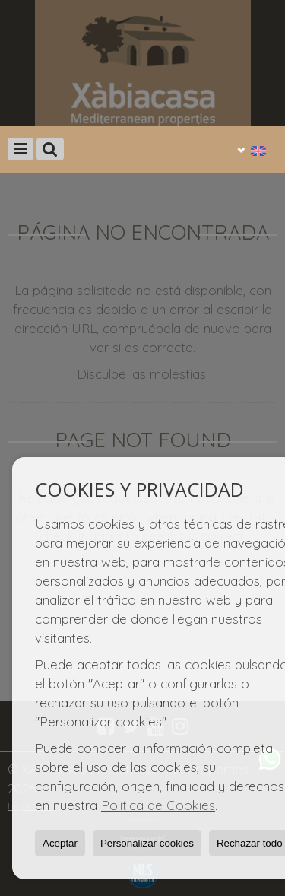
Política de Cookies (158, 805)
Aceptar (60, 843)
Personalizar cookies (147, 843)
